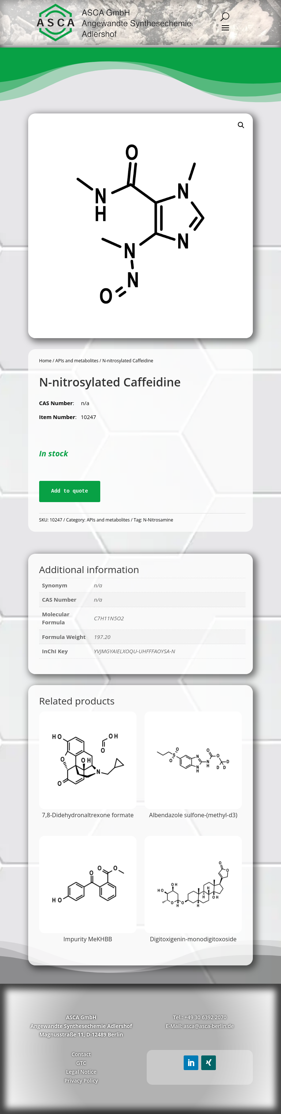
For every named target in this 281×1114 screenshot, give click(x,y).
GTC (81, 1062)
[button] (241, 125)
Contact (81, 1054)
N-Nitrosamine (158, 520)
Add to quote (69, 491)
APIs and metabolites (76, 361)
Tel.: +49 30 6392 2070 (199, 1017)
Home (45, 361)
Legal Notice (81, 1071)
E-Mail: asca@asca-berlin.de (200, 1026)
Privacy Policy (81, 1080)
